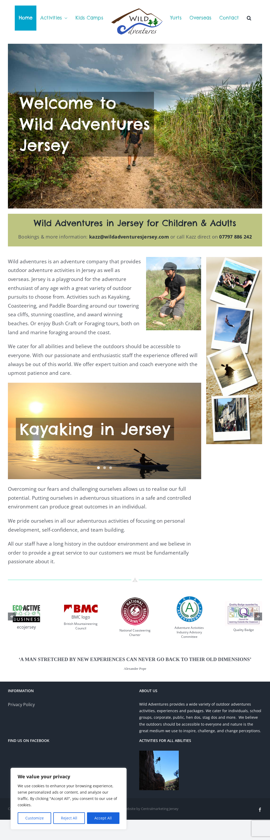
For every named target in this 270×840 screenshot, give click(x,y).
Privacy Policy (21, 729)
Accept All (103, 817)
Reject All (69, 817)
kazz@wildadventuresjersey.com (129, 262)
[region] (69, 798)
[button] (249, 18)
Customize (34, 817)
